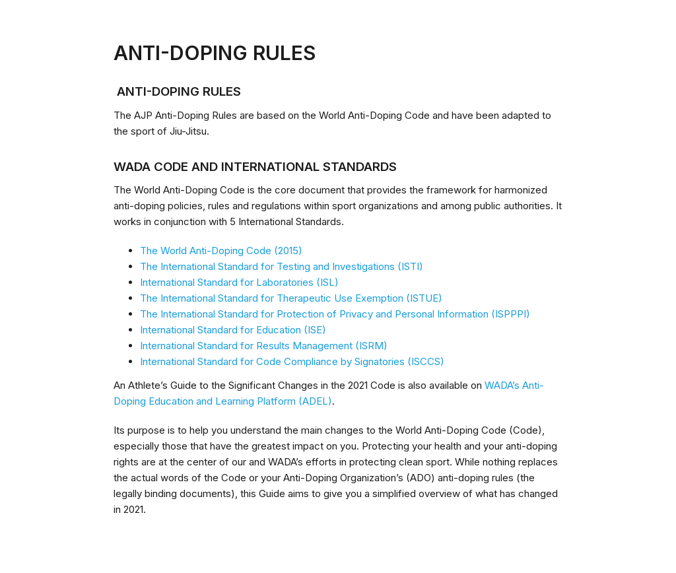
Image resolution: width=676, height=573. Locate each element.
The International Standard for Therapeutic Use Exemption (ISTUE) (291, 298)
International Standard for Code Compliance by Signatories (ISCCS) (292, 361)
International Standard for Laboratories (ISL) (239, 282)
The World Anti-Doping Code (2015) (221, 250)
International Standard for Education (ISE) (233, 329)
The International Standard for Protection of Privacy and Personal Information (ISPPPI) (335, 314)
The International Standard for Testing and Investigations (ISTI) (281, 266)
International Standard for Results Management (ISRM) (264, 345)
